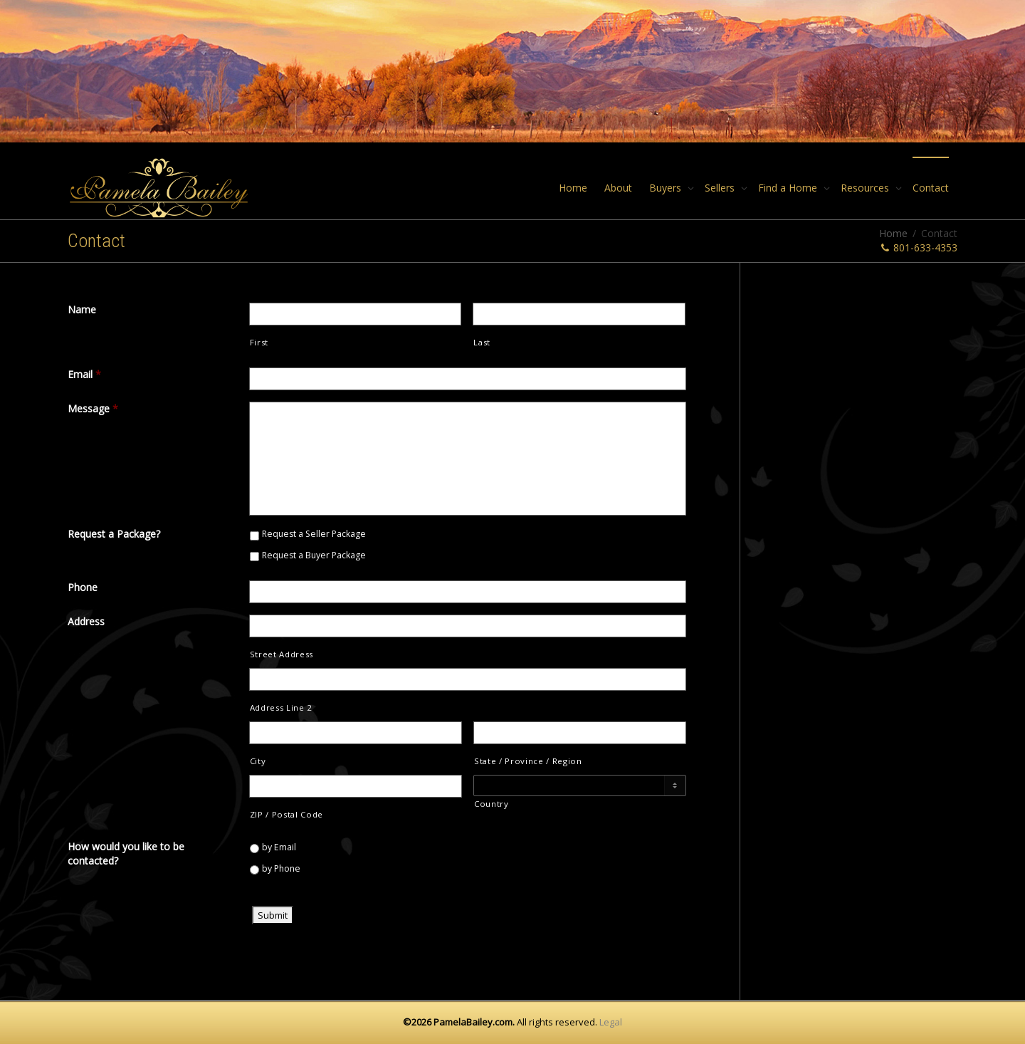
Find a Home (789, 187)
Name (82, 309)
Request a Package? (114, 534)
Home (573, 187)
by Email (279, 847)
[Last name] (579, 314)
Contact (931, 187)
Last (481, 342)
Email (84, 374)
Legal (610, 1022)
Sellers (721, 187)
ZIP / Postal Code (286, 814)
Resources (866, 187)
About (618, 187)
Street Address (281, 654)
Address (86, 621)
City (258, 761)
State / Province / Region (528, 761)
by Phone (281, 868)
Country (491, 803)
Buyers (666, 187)
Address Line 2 (281, 707)
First (259, 342)
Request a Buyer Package (314, 555)
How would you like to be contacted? (126, 853)
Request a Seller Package (314, 534)
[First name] (355, 314)
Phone (83, 587)
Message (93, 408)
